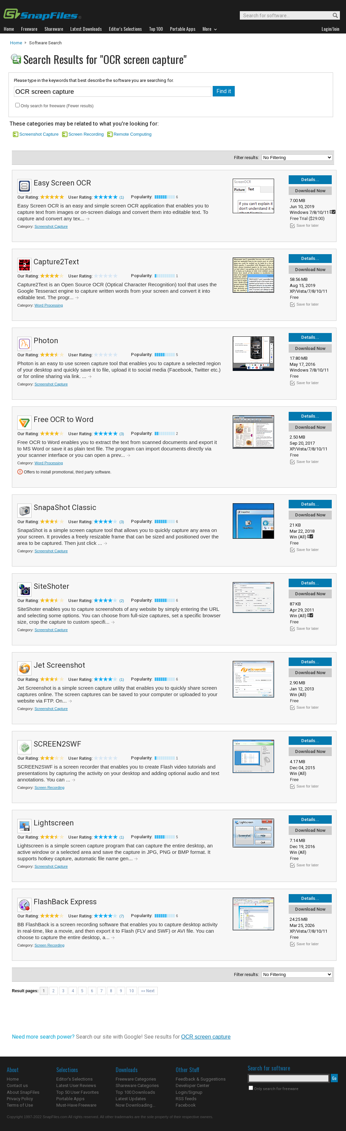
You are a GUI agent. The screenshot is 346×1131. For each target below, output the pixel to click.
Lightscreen (54, 823)
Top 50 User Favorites (77, 1092)
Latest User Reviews (76, 1085)
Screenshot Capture (39, 134)
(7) (121, 916)
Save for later (307, 225)
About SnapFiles (23, 1092)
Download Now (310, 190)
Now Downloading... (135, 1105)
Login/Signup (189, 1092)
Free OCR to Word (64, 419)
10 (131, 991)
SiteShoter (51, 586)
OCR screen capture (206, 1037)
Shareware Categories (137, 1085)
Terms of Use (20, 1105)
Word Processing (49, 305)
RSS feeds (186, 1098)
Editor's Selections (74, 1079)
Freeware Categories (136, 1079)
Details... (310, 179)
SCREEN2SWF (57, 744)
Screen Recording (86, 134)
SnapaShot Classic (65, 507)
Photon (46, 340)
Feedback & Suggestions (201, 1079)
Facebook (186, 1105)
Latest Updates (131, 1098)
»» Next (148, 991)
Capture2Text (56, 262)
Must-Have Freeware (76, 1105)
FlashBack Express (65, 901)
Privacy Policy (20, 1098)
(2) (121, 601)
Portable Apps (70, 1098)
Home (16, 42)
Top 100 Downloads (135, 1092)
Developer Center (192, 1085)
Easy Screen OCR (62, 183)
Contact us (17, 1085)
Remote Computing (133, 134)
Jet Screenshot (59, 665)
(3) (121, 434)
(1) (121, 197)
